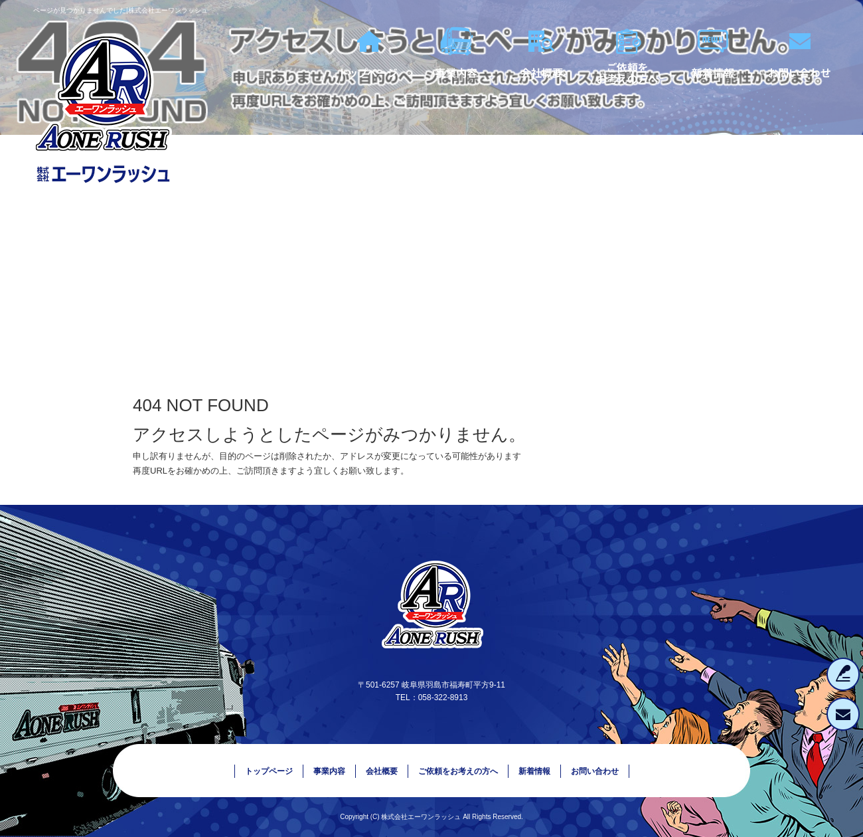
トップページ (368, 73)
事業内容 (455, 73)
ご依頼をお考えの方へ (627, 73)
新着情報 (713, 73)
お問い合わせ (800, 73)
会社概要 (541, 73)
